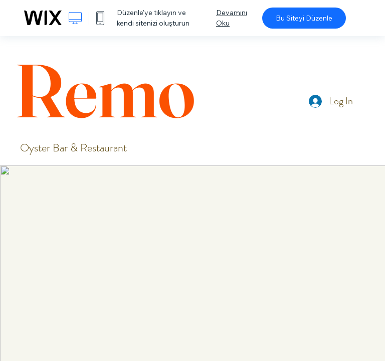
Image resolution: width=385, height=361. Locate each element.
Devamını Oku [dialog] (231, 18)
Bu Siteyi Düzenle (304, 18)
